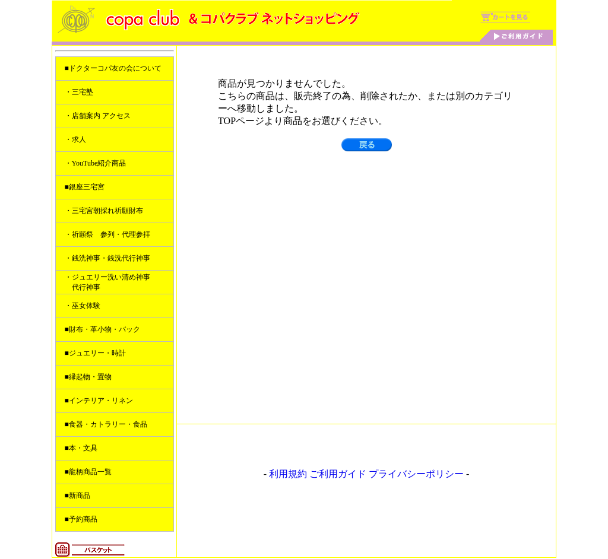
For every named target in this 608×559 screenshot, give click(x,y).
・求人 (75, 139)
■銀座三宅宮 (84, 187)
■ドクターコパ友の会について (113, 68)
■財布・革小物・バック (102, 329)
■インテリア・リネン (99, 400)
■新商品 (77, 495)
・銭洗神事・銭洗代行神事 (107, 258)
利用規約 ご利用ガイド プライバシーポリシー (366, 474)
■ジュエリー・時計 (95, 353)
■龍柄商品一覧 (88, 472)
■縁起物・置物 (88, 377)
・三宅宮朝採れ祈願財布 (104, 211)
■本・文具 (81, 448)
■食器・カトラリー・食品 (106, 424)
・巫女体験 (82, 305)
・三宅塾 (79, 92)
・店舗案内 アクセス (98, 116)
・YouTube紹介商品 (95, 163)
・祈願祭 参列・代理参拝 (107, 234)
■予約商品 (81, 519)
